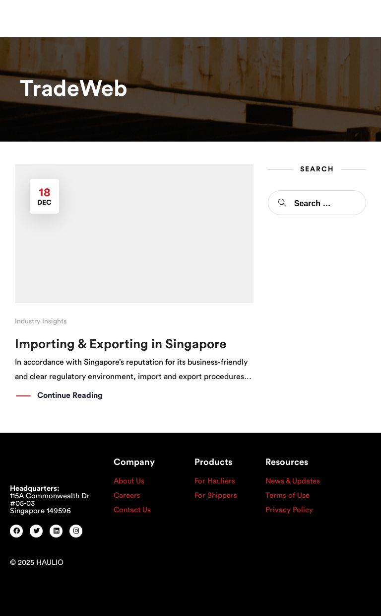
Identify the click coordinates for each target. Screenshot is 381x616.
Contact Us (132, 510)
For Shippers (215, 495)
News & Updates (292, 481)
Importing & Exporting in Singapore (120, 344)
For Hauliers (214, 481)
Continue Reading (70, 396)
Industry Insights (40, 321)
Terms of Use (287, 495)
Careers (127, 495)
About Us (129, 481)
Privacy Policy (289, 510)
